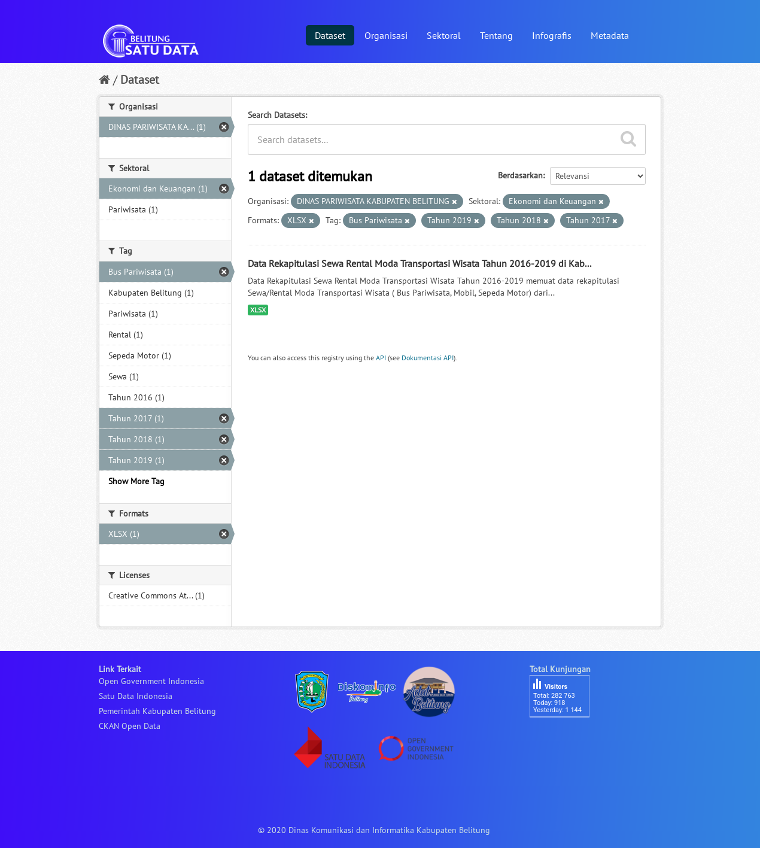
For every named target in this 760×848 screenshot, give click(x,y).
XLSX (258, 309)
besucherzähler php (565, 737)
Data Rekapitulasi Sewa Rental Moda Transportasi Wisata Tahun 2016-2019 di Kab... (419, 263)
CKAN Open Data (129, 726)
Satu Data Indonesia (135, 696)
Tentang (496, 35)
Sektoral (444, 35)
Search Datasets (276, 115)
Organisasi (386, 35)
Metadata (610, 35)
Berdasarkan (520, 175)
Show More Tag (136, 481)
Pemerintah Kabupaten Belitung (157, 711)
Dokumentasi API (428, 357)
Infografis (551, 35)
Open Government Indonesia (151, 681)
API (381, 357)
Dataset (330, 35)
